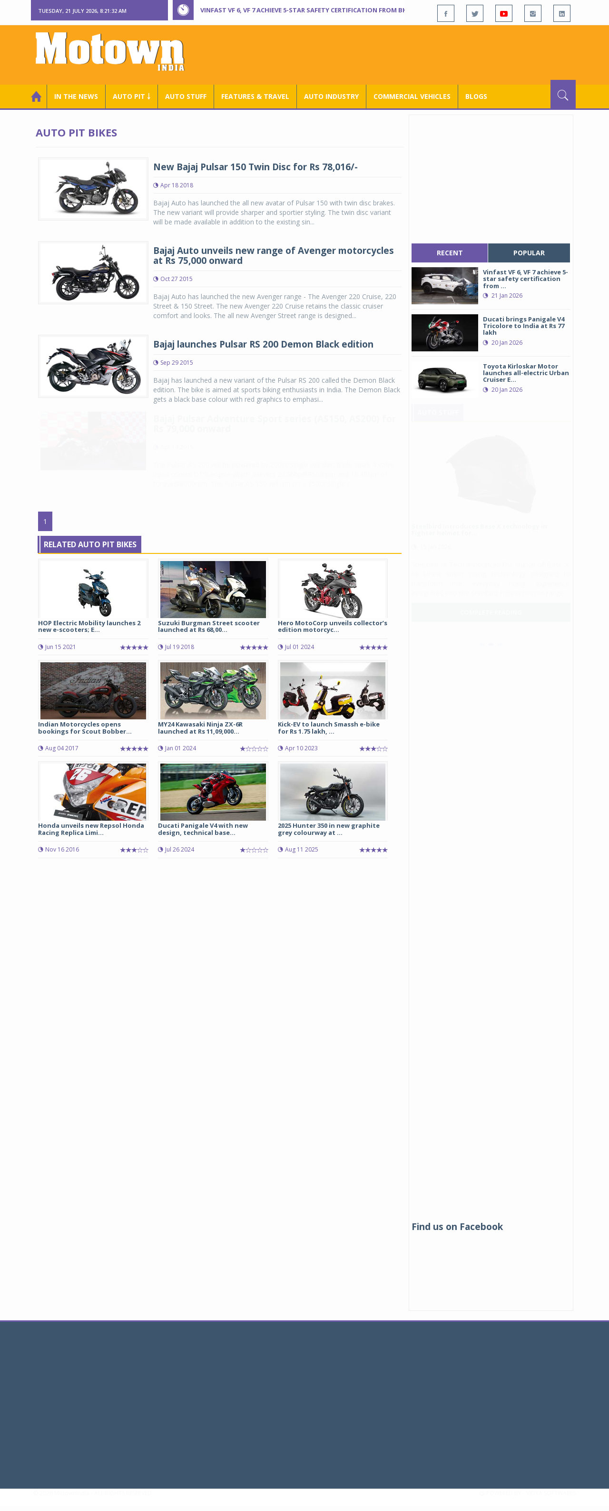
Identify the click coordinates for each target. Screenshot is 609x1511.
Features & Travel (255, 96)
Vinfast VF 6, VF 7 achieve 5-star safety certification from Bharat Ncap (321, 10)
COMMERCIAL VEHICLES (412, 96)
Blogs (476, 96)
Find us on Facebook (457, 1226)
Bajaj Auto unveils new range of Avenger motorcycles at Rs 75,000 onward (273, 255)
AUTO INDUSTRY (331, 96)
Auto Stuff (185, 96)
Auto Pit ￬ (131, 96)
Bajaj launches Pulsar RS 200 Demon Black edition (263, 344)
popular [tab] (529, 252)
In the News (76, 96)
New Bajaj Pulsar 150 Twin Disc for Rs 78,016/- (255, 167)
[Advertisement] (402, 53)
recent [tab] (450, 252)
